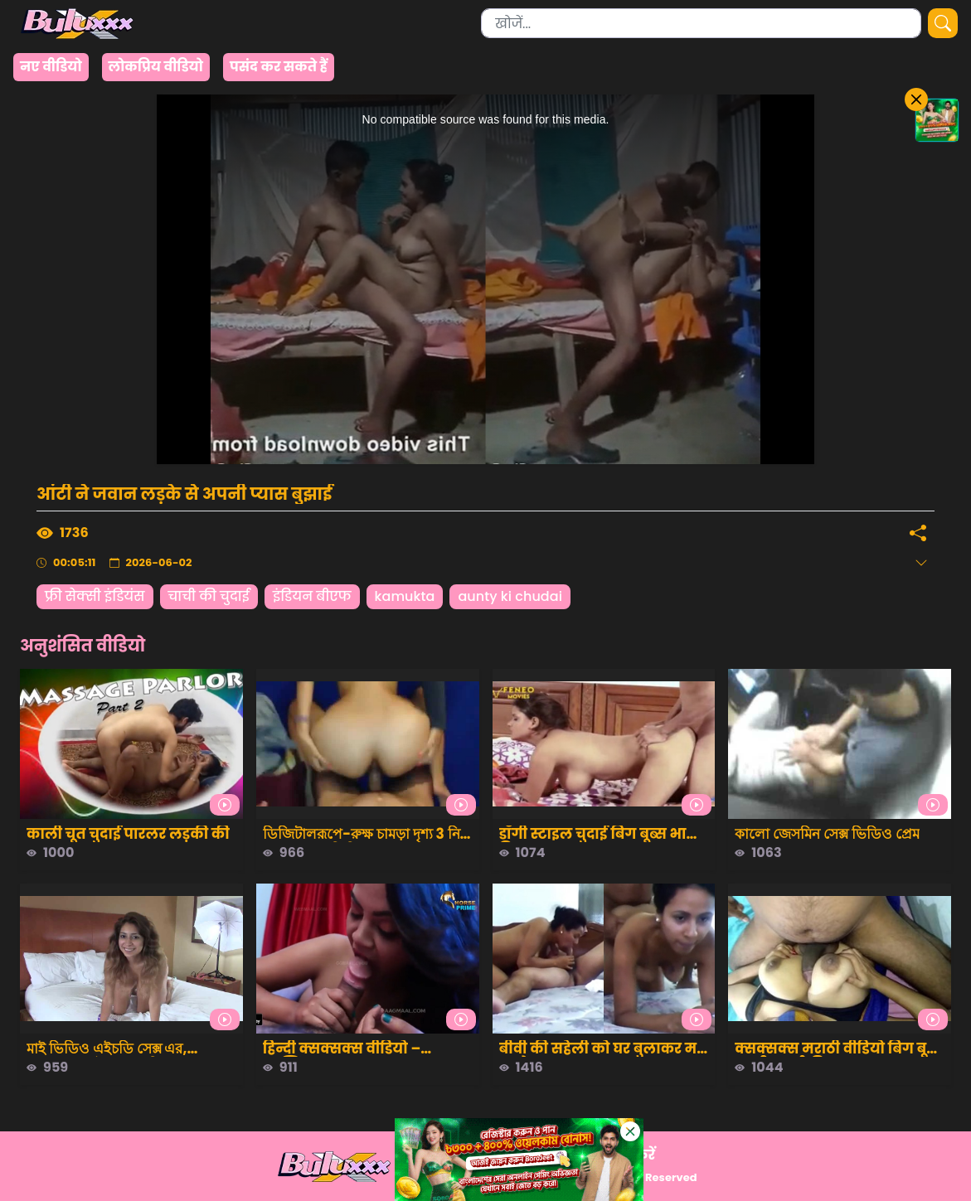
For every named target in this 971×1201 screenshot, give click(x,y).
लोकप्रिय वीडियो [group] (156, 66)
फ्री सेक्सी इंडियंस (95, 596)
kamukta (405, 596)
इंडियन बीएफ (312, 596)
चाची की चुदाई (209, 596)
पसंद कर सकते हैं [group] (279, 66)
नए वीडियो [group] (51, 66)
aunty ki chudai (510, 596)
